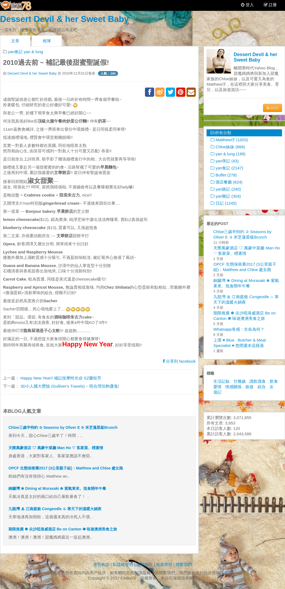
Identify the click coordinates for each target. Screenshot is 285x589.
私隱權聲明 (123, 564)
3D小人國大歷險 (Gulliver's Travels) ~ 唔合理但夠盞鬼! (69, 386)
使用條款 (145, 564)
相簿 (47, 40)
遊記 (217, 392)
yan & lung (33, 51)
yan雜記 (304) (226, 196)
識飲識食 (257, 381)
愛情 (217, 386)
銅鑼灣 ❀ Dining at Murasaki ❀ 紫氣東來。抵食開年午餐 (57, 488)
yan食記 (15, 51)
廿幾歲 (239, 381)
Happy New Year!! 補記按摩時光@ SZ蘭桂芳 (60, 378)
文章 (15, 40)
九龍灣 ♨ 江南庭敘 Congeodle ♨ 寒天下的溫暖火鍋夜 (55, 509)
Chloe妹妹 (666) (228, 146)
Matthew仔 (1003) (229, 139)
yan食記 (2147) (227, 168)
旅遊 (249, 386)
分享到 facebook (179, 361)
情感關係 (233, 386)
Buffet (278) (224, 175)
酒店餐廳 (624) (226, 182)
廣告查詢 (101, 564)
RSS (272, 108)
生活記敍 (221, 381)
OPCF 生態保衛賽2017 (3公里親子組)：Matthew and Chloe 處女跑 (65, 468)
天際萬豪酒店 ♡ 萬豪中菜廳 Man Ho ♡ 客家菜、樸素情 (55, 448)
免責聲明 (164, 564)
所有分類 (221, 132)
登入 (247, 4)
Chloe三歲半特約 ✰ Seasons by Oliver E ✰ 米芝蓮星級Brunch (63, 427)
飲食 (274, 381)
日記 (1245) (224, 203)
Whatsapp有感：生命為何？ (238, 329)
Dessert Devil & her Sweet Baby (64, 19)
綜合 (262, 386)
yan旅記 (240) (226, 189)
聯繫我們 (184, 564)
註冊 (272, 4)
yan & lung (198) (228, 154)
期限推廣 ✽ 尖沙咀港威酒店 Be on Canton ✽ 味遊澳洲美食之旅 (62, 529)
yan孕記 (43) (225, 161)
